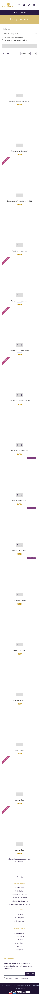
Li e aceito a (16, 978)
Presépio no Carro (19, 500)
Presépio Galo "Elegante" (19, 101)
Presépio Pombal (19, 600)
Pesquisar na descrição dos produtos (14, 40)
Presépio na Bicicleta (19, 301)
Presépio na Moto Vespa (19, 351)
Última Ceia (19, 800)
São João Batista (19, 700)
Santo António (19, 650)
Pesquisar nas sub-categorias (12, 38)
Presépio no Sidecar (19, 550)
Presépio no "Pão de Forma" (19, 401)
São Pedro (19, 750)
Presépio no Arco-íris (19, 451)
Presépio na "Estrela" (19, 151)
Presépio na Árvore (19, 251)
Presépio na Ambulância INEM (19, 201)
